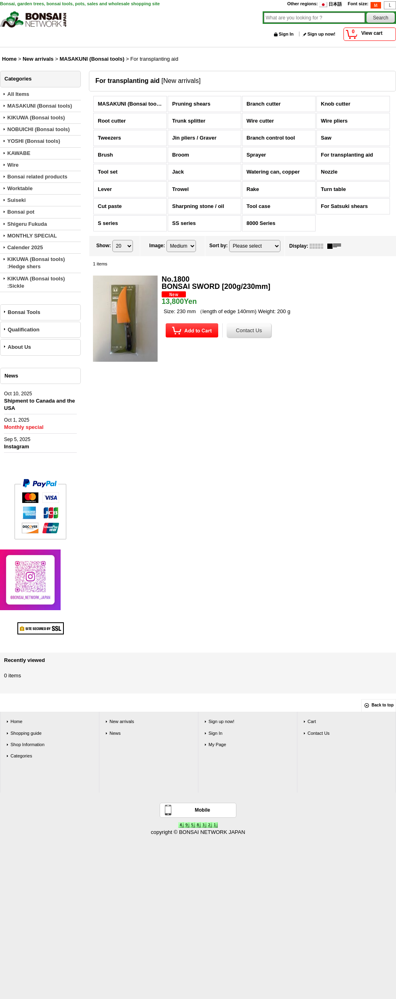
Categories (21, 755)
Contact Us (319, 733)
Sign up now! (321, 34)
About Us (19, 347)
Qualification (24, 330)
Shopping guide (26, 733)
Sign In (286, 34)
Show (103, 245)
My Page (217, 744)
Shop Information (27, 744)
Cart (312, 721)
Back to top (383, 705)
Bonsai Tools (24, 312)
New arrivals (122, 721)
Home (16, 721)
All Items (18, 94)
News (115, 733)
